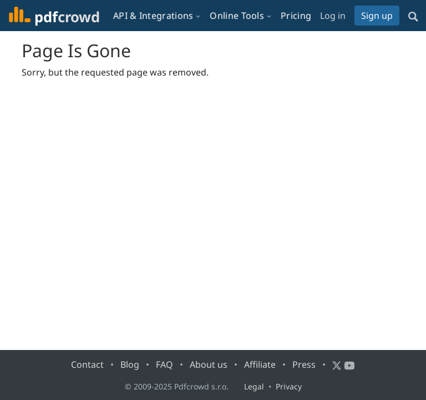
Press (304, 364)
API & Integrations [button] (153, 15)
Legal (254, 386)
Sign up (377, 15)
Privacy (289, 386)
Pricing (296, 15)
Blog (129, 364)
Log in (333, 15)
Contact (87, 364)
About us (208, 364)
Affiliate (260, 364)
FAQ (164, 364)
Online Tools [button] (237, 15)
